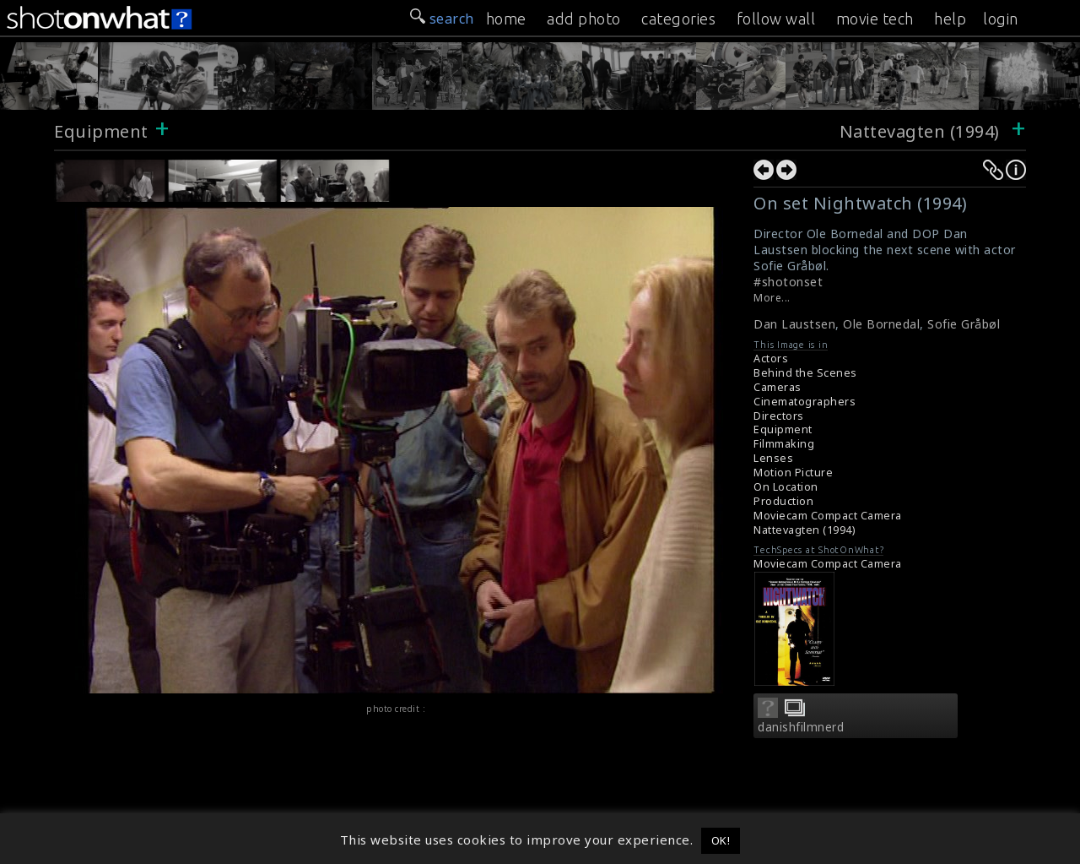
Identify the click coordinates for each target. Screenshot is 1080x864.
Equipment (101, 131)
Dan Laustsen (794, 324)
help (950, 18)
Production (783, 501)
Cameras (777, 387)
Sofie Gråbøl (963, 324)
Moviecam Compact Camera (827, 515)
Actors (770, 358)
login (1000, 18)
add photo (584, 18)
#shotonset (788, 282)
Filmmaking (783, 444)
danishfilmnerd (801, 727)
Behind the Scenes (805, 373)
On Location (785, 487)
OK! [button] (721, 840)
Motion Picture (793, 472)
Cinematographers (804, 401)
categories (678, 18)
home (506, 18)
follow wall (776, 18)
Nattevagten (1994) (922, 131)
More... (772, 298)
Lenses (773, 458)
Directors (778, 416)
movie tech (875, 18)
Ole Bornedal (881, 324)
